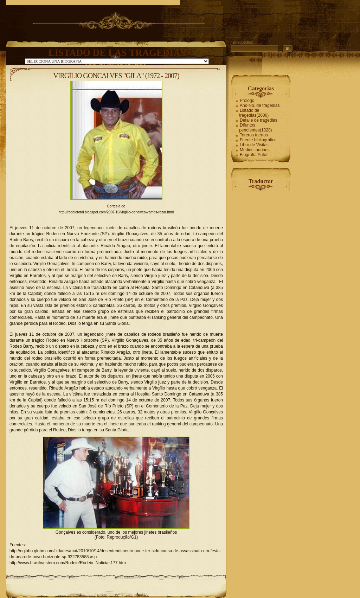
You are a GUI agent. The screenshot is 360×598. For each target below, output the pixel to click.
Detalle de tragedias (258, 120)
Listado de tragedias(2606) (254, 113)
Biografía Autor (254, 154)
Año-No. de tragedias (259, 105)
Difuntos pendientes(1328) (255, 128)
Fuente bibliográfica (258, 139)
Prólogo (247, 100)
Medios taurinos (255, 149)
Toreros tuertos (254, 135)
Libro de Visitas (254, 144)
